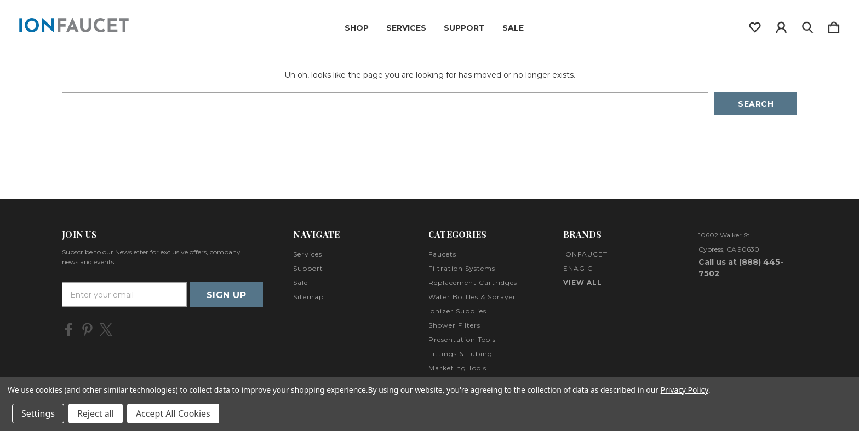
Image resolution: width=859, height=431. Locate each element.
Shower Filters (454, 325)
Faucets (442, 254)
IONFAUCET (585, 254)
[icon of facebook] (69, 329)
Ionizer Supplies (457, 311)
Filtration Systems (461, 268)
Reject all (95, 413)
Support (464, 28)
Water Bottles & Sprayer (472, 297)
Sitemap (308, 297)
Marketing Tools (457, 368)
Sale (513, 28)
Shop (357, 28)
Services (406, 28)
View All (582, 282)
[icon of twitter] (106, 329)
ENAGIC (578, 268)
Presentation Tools (462, 339)
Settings (38, 413)
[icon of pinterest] (87, 329)
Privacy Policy (684, 390)
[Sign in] (781, 25)
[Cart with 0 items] (834, 25)
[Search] (807, 25)
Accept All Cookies (173, 413)
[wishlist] (755, 25)
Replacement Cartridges (472, 282)
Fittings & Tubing (460, 354)
